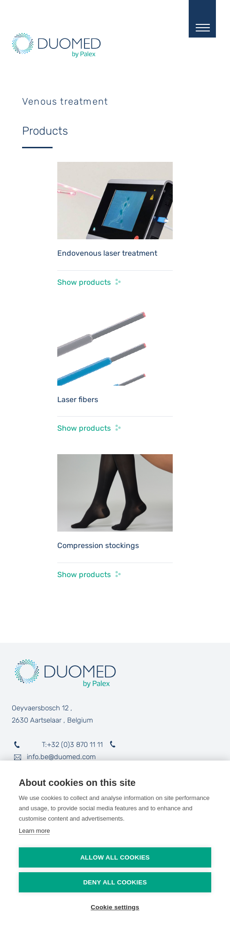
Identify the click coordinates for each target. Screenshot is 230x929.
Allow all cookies (115, 857)
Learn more (34, 830)
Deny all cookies (115, 882)
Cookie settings (115, 907)
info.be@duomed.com (61, 757)
